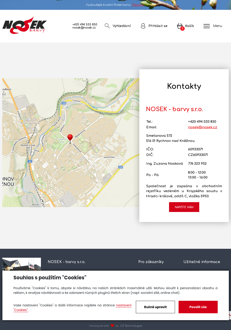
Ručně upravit (155, 307)
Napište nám (184, 207)
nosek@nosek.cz (84, 27)
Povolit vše (198, 307)
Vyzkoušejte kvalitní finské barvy (115, 4)
